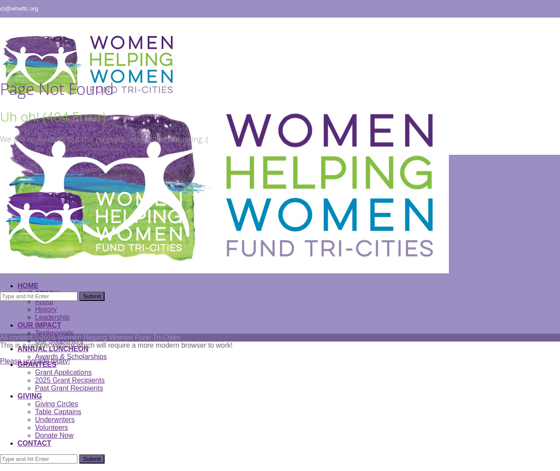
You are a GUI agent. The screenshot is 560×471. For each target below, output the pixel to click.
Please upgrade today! (35, 361)
